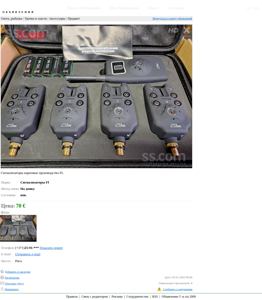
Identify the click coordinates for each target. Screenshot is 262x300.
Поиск (153, 8)
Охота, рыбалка (11, 18)
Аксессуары (57, 18)
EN (256, 8)
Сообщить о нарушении (177, 289)
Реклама (117, 296)
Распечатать (12, 277)
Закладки (176, 8)
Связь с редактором (95, 296)
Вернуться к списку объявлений (172, 18)
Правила (72, 296)
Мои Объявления (124, 8)
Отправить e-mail (27, 254)
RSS (155, 296)
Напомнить (12, 289)
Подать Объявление (84, 8)
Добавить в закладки (17, 271)
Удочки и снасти (36, 18)
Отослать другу (14, 283)
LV (249, 8)
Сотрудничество (137, 296)
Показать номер (51, 248)
